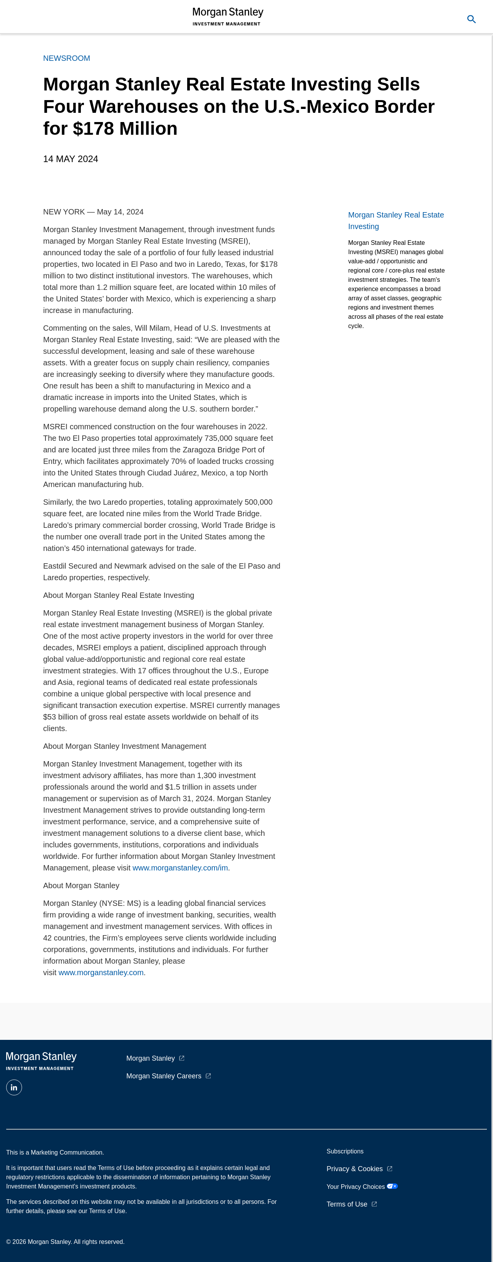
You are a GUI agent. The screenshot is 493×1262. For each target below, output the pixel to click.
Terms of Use (347, 1204)
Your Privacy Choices (362, 1186)
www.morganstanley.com (101, 972)
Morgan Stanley (150, 1058)
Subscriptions (345, 1151)
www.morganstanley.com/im (180, 868)
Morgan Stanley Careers (163, 1076)
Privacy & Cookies (355, 1169)
